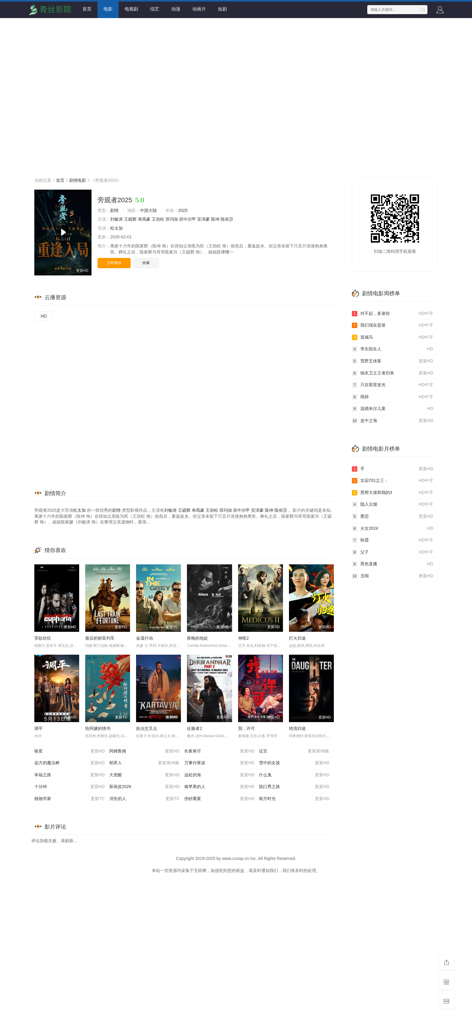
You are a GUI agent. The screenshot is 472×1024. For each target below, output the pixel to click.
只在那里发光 (392, 385)
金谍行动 (144, 638)
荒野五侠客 (392, 361)
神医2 (243, 638)
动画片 (199, 8)
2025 (183, 210)
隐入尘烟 (392, 504)
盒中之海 (392, 421)
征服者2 (194, 728)
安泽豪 (203, 219)
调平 (38, 728)
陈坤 (215, 219)
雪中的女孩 (294, 763)
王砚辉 (130, 219)
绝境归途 (297, 728)
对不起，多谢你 (392, 314)
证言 (294, 751)
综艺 (154, 8)
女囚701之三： (392, 481)
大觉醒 (144, 775)
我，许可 (246, 728)
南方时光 (294, 799)
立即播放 (114, 263)
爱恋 (392, 517)
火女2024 (392, 529)
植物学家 (69, 799)
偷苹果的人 (219, 787)
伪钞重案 (219, 799)
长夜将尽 (219, 751)
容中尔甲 (187, 219)
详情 (227, 252)
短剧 (222, 8)
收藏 (146, 263)
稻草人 (144, 763)
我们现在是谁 (392, 325)
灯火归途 (297, 638)
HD (44, 316)
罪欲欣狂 (42, 638)
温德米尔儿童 (392, 409)
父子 (392, 552)
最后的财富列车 (100, 638)
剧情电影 (77, 180)
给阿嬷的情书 (97, 728)
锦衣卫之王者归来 (392, 373)
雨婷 (392, 397)
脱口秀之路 (294, 787)
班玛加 (172, 219)
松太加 (116, 228)
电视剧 (131, 8)
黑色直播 (392, 564)
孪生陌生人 (392, 349)
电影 (108, 8)
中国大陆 (148, 210)
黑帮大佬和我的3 (392, 493)
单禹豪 (144, 219)
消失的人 (144, 799)
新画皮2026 (144, 787)
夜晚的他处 (197, 638)
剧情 (114, 210)
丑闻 (392, 576)
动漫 (175, 8)
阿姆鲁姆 (144, 751)
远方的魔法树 (69, 763)
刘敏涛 (116, 219)
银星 (69, 751)
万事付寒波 (219, 763)
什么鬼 (294, 775)
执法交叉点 (146, 728)
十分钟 (69, 787)
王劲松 (158, 219)
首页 (87, 8)
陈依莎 (227, 219)
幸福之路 (69, 775)
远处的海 (219, 775)
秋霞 (392, 540)
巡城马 (392, 337)
